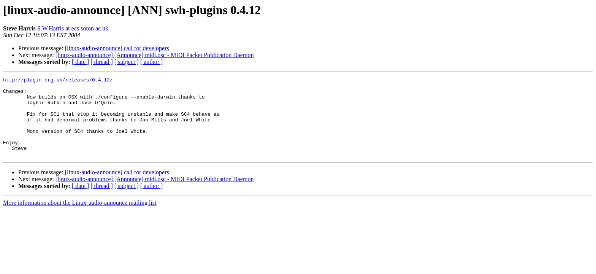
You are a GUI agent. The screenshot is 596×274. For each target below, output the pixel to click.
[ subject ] (126, 62)
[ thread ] (101, 62)
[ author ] (151, 62)
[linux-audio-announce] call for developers (117, 48)
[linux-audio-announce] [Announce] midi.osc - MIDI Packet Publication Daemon (154, 55)
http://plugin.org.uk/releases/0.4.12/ (58, 80)
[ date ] (80, 62)
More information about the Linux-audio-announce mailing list (79, 218)
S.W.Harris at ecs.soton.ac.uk (72, 28)
